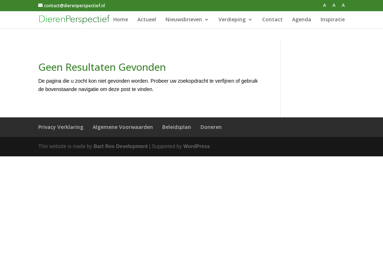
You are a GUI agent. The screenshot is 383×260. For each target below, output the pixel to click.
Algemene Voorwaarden (123, 127)
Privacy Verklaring (60, 127)
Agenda (301, 20)
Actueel (146, 20)
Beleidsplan (176, 127)
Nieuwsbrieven (184, 20)
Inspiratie (333, 20)
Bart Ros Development (121, 146)
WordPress (196, 146)
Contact (272, 20)
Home (120, 20)
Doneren (211, 127)
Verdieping (232, 20)
